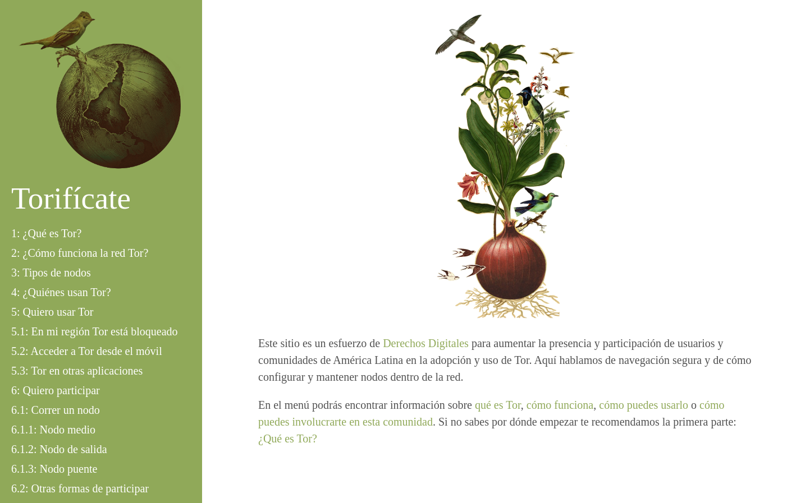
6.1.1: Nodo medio (53, 429)
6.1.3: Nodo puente (54, 469)
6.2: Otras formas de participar (80, 488)
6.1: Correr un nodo (55, 410)
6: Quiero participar (55, 390)
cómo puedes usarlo (643, 405)
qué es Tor (498, 405)
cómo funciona (560, 405)
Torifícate (71, 198)
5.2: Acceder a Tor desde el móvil (86, 351)
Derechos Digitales (426, 343)
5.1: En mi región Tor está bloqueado (94, 331)
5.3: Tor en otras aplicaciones (77, 370)
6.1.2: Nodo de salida (59, 449)
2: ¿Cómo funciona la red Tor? (79, 253)
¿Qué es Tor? (287, 438)
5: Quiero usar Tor (52, 312)
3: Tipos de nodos (51, 272)
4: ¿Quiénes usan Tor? (61, 292)
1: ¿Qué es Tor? (46, 233)
